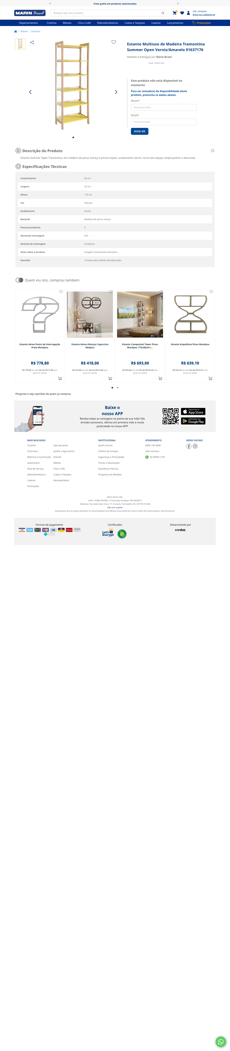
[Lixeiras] (156, 23)
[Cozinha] (51, 23)
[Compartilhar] (32, 42)
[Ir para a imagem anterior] (30, 92)
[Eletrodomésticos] (108, 23)
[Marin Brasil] (30, 13)
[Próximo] (179, 3)
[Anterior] (51, 3)
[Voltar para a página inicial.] (15, 31)
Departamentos (28, 23)
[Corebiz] (180, 424)
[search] (109, 12)
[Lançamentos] (175, 23)
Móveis (24, 31)
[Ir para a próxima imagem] (116, 92)
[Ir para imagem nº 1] (73, 137)
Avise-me (139, 131)
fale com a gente (115, 402)
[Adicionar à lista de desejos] (114, 42)
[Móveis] (67, 23)
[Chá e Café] (84, 23)
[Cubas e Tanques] (134, 23)
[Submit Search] (163, 12)
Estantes (35, 31)
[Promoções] (201, 23)
